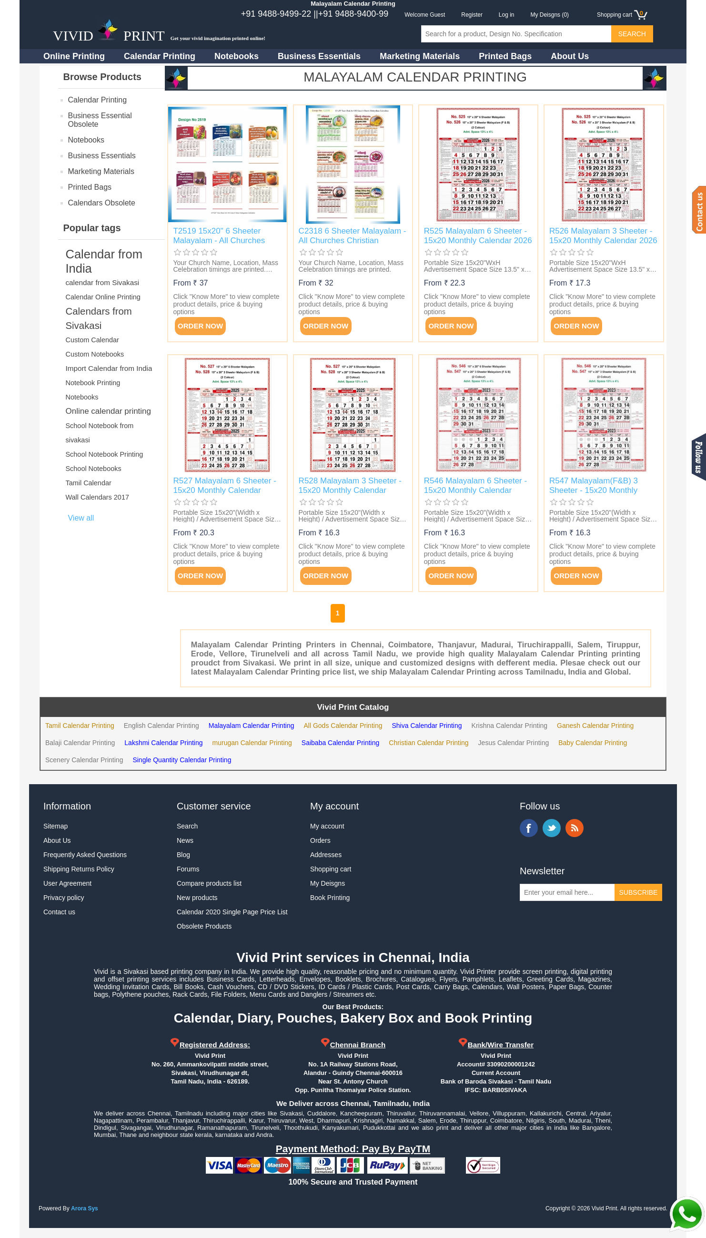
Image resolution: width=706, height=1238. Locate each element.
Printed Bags (505, 56)
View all (81, 518)
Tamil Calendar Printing (79, 725)
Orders (320, 840)
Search (187, 826)
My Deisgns (327, 883)
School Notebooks (93, 468)
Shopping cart (330, 869)
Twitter (552, 828)
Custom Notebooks (94, 354)
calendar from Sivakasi (102, 282)
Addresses (326, 855)
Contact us (59, 912)
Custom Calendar (92, 340)
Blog (183, 855)
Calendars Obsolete (101, 203)
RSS (574, 828)
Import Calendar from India (108, 368)
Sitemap (55, 826)
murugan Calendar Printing (252, 743)
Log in (506, 14)
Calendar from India (103, 261)
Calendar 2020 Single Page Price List (232, 912)
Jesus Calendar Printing (513, 743)
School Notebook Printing (104, 454)
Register (472, 14)
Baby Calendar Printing (592, 743)
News (185, 840)
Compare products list (209, 883)
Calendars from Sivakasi (98, 318)
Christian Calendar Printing (428, 743)
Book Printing (330, 897)
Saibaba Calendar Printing (340, 743)
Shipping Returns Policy (78, 869)
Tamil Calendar (88, 483)
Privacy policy (63, 897)
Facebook (529, 828)
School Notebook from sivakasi (99, 433)
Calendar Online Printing (102, 297)
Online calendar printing (108, 411)
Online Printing (74, 56)
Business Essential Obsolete (99, 120)
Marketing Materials (420, 56)
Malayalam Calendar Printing (251, 725)
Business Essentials (319, 56)
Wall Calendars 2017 (97, 497)
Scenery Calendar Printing (84, 760)
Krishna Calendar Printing (510, 725)
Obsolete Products (204, 926)
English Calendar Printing (161, 725)
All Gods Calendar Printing (342, 725)
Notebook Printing (92, 383)
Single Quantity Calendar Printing (181, 760)
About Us (570, 56)
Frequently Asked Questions (85, 855)
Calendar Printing (159, 56)
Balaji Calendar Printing (80, 743)
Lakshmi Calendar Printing (163, 743)
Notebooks (236, 56)
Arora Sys (84, 1208)
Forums (188, 869)
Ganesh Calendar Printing (595, 725)
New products (197, 897)
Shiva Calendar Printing (427, 725)
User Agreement (67, 883)
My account (327, 826)
